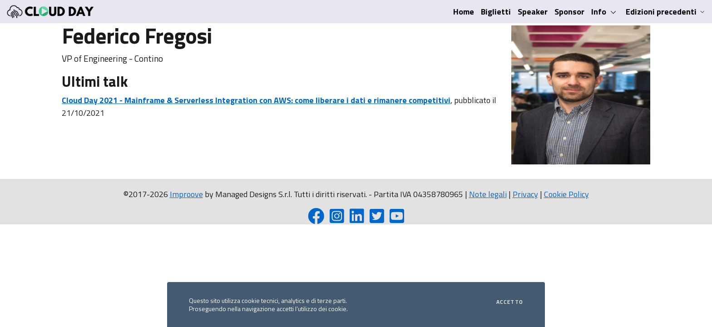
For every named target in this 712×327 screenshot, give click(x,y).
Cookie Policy (566, 194)
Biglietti (496, 11)
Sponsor (569, 11)
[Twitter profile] (377, 219)
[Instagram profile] (337, 219)
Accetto (509, 302)
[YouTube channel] (397, 219)
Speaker (533, 11)
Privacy (525, 194)
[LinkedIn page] (357, 219)
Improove (186, 194)
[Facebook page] (316, 219)
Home (463, 11)
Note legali (488, 194)
